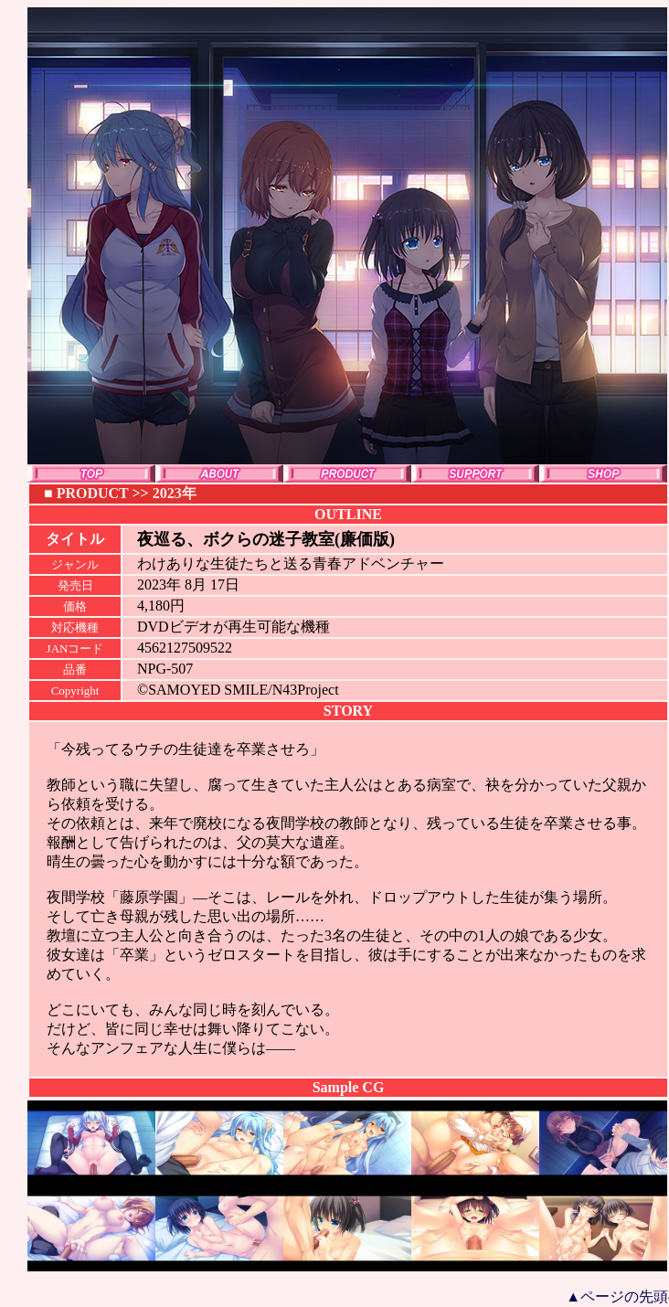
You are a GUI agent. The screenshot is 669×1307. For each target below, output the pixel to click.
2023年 (174, 493)
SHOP (603, 473)
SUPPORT (475, 473)
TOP (91, 473)
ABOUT (219, 473)
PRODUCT (347, 473)
